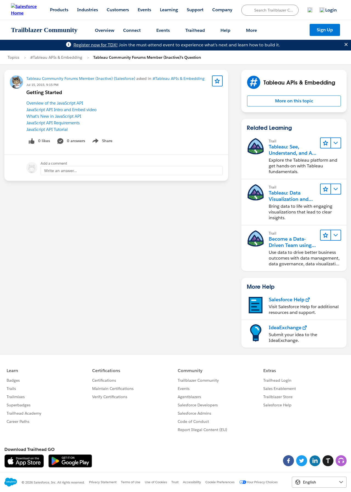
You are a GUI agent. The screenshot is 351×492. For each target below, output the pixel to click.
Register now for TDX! (95, 45)
